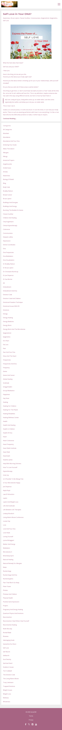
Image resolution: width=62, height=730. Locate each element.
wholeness (6, 702)
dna (4, 249)
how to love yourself (10, 467)
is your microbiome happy (11, 483)
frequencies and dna (10, 364)
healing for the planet (10, 410)
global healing (7, 379)
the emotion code (9, 675)
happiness (6, 394)
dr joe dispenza (8, 275)
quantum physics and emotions (13, 613)
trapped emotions (9, 686)
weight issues (7, 690)
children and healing (10, 218)
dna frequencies (8, 252)
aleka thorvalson (8, 149)
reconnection (7, 617)
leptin (5, 498)
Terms (31, 716)
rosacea (5, 636)
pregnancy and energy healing (13, 609)
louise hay (6, 521)
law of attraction (8, 494)
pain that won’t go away (11, 583)
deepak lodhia (8, 237)
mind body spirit (8, 556)
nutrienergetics (8, 579)
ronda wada (7, 632)
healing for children (9, 406)
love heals (6, 533)
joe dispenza (7, 487)
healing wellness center (11, 417)
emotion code (7, 295)
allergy (5, 156)
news (5, 567)
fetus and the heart (9, 356)
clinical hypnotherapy (10, 225)
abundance (6, 137)
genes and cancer (9, 375)
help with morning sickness (12, 463)
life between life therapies (12, 510)
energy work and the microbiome (14, 329)
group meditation (8, 391)
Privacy (31, 720)
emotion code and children (12, 298)
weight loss (7, 694)
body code (6, 187)
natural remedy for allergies (12, 563)
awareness (6, 18)
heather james (8, 460)
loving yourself (8, 536)
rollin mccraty (7, 629)
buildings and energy (10, 206)
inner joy (6, 475)
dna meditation (8, 256)
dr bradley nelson (9, 264)
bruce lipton (15, 18)
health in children (9, 429)
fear (4, 348)
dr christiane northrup (10, 272)
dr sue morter (7, 279)
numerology (7, 571)
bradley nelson (8, 191)
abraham (6, 133)
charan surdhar (25, 18)
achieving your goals (10, 145)
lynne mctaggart (8, 540)
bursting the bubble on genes (13, 210)
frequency (6, 368)
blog (4, 183)
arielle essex (7, 168)
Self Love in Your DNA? (17, 14)
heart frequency (8, 444)
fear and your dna (9, 352)
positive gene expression (11, 602)
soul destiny (7, 659)
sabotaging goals (8, 640)
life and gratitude (9, 506)
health (5, 421)
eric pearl (6, 341)
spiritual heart (7, 663)
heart (5, 437)
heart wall (6, 452)
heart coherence (8, 440)
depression (6, 241)
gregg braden (7, 387)
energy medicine (8, 321)
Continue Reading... (9, 118)
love (4, 525)
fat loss (5, 345)
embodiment (7, 287)
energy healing (8, 318)
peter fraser (7, 586)
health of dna (7, 433)
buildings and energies (10, 202)
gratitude (6, 383)
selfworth (6, 655)
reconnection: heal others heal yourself (16, 621)
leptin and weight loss (10, 502)
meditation (6, 548)
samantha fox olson (9, 644)
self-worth (6, 652)
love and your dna (9, 529)
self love (6, 21)
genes (5, 371)
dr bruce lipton (8, 268)
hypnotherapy (7, 471)
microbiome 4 (7, 552)
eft (4, 283)
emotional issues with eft (11, 306)
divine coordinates (9, 245)
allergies (6, 153)
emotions (6, 310)
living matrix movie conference (13, 517)
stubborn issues (8, 667)
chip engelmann (8, 222)
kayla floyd (6, 490)
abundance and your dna (11, 141)
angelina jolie (7, 164)
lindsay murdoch (8, 513)
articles (5, 172)
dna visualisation (8, 260)
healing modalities (9, 414)
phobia (5, 590)
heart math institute (9, 448)
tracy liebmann (8, 682)
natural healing (8, 559)
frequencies (7, 360)
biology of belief (8, 179)
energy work (7, 325)
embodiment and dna (10, 291)
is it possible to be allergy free (13, 479)
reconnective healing (10, 625)
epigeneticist (45, 18)
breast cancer (7, 195)
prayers (5, 606)
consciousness (35, 18)
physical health (8, 598)
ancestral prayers (8, 160)
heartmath (6, 456)
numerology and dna (10, 575)
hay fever (6, 398)
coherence (6, 229)
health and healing (9, 425)
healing (5, 402)
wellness (6, 698)
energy (5, 314)
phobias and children (10, 594)
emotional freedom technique (13, 302)
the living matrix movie (11, 679)
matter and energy (9, 544)
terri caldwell (7, 671)
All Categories (7, 129)
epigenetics (53, 18)
